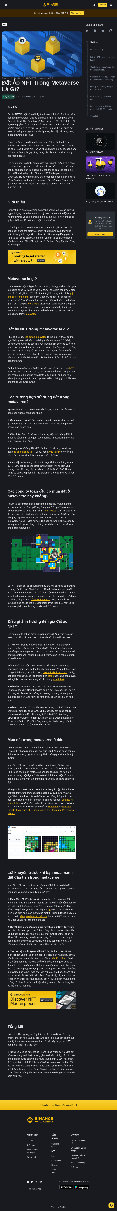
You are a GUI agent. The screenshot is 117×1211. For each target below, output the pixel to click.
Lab (53, 1156)
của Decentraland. (40, 599)
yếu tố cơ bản (59, 958)
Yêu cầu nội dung (78, 1163)
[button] (111, 4)
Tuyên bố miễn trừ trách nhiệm (78, 1156)
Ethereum (53, 806)
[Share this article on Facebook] (95, 30)
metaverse (31, 314)
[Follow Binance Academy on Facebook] (28, 1182)
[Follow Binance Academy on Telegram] (36, 1182)
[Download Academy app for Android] (81, 1187)
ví (50, 909)
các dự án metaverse (35, 337)
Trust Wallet (54, 1171)
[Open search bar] (93, 5)
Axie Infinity (55, 451)
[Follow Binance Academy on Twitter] (32, 1182)
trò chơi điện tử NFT (24, 451)
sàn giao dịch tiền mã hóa (33, 916)
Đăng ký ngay (100, 234)
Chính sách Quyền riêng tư (78, 1149)
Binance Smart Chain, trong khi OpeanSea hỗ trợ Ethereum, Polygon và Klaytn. (41, 810)
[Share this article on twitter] (87, 30)
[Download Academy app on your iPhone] (66, 1187)
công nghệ (33, 303)
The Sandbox (49, 510)
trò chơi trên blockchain (55, 672)
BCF (53, 1151)
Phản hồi (74, 1167)
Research (55, 1165)
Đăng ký (103, 5)
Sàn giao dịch (55, 1145)
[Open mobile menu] (111, 5)
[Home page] (50, 5)
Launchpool (56, 1161)
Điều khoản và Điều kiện (79, 1142)
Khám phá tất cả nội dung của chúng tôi (58, 1105)
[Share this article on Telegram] (102, 30)
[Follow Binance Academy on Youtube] (40, 1181)
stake (51, 676)
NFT (71, 368)
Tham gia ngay (76, 13)
